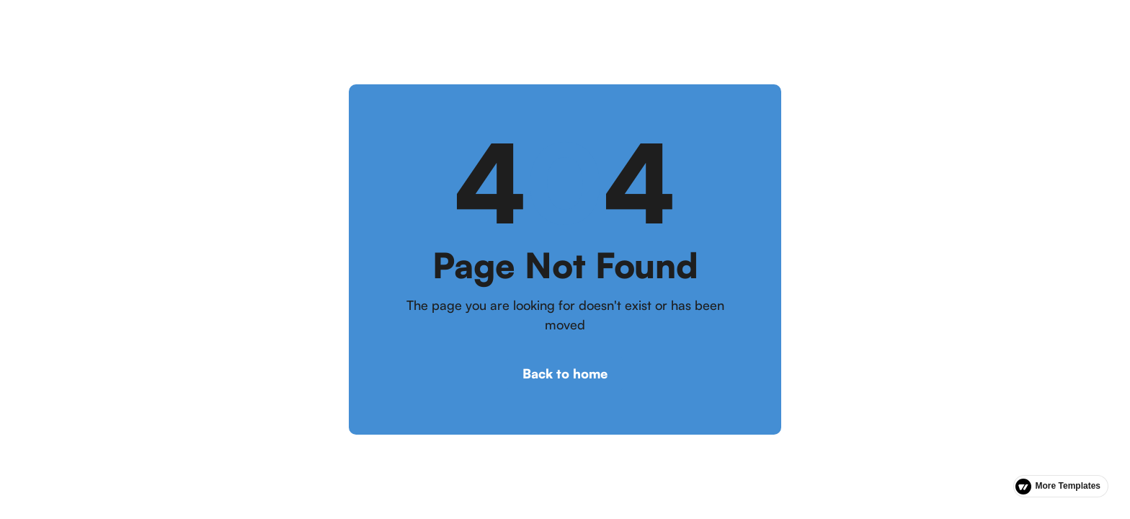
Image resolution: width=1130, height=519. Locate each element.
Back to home (565, 373)
